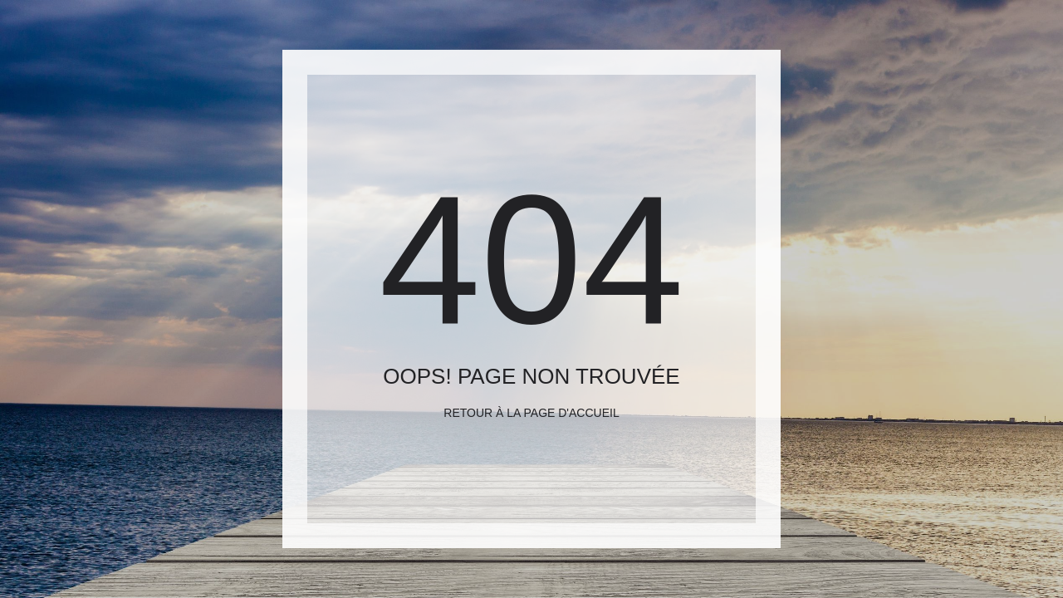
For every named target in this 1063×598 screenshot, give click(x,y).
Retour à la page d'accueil (531, 412)
